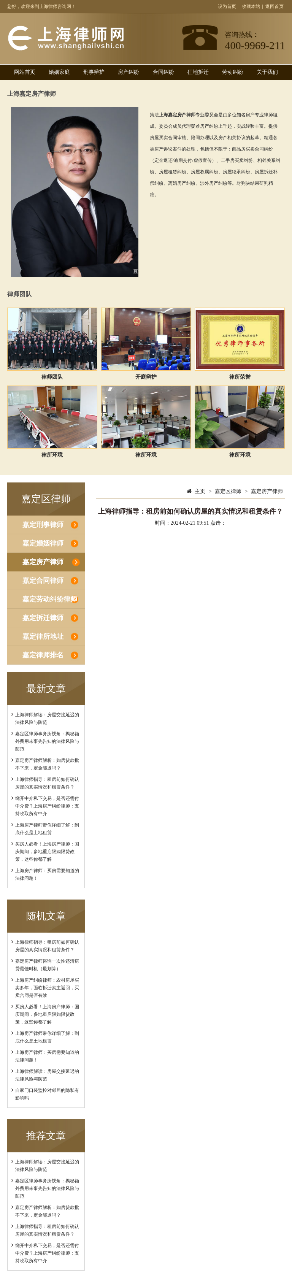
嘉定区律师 (228, 491)
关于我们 (267, 72)
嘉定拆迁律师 (42, 618)
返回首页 (274, 6)
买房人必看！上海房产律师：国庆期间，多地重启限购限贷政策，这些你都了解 (47, 851)
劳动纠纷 (232, 72)
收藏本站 (251, 6)
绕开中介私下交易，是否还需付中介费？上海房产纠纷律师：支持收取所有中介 (47, 806)
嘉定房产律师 (42, 562)
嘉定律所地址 (42, 636)
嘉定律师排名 (42, 655)
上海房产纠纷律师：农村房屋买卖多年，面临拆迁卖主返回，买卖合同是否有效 (47, 987)
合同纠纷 (163, 72)
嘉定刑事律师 (42, 524)
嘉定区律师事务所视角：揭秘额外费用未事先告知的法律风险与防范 (47, 741)
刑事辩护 (94, 72)
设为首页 (227, 6)
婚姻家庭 (59, 72)
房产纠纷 (128, 72)
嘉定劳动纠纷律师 (49, 599)
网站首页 (24, 72)
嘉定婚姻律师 (42, 543)
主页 (200, 491)
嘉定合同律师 (42, 580)
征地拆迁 (198, 72)
